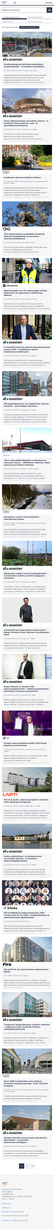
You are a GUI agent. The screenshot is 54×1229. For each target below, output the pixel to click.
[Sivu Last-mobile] (32, 1166)
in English (14, 1220)
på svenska (23, 1220)
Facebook (6, 1204)
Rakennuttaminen (29, 27)
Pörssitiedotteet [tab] (35, 17)
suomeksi (5, 1220)
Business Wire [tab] (8, 21)
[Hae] (24, 10)
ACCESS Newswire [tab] (34, 21)
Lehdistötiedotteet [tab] (11, 17)
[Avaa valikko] (15, 2)
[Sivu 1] (21, 1166)
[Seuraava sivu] (27, 1166)
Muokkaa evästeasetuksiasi (12, 1212)
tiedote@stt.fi (7, 1192)
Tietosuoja (6, 1208)
